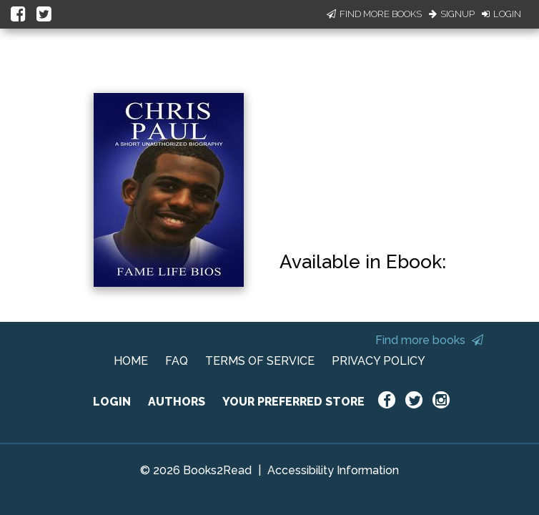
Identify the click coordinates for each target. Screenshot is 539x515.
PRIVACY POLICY (378, 361)
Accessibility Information (333, 470)
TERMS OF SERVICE (260, 361)
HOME (131, 361)
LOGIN (112, 401)
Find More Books (374, 14)
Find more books (429, 340)
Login (501, 14)
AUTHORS (176, 401)
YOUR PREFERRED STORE (293, 401)
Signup (452, 14)
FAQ (176, 361)
